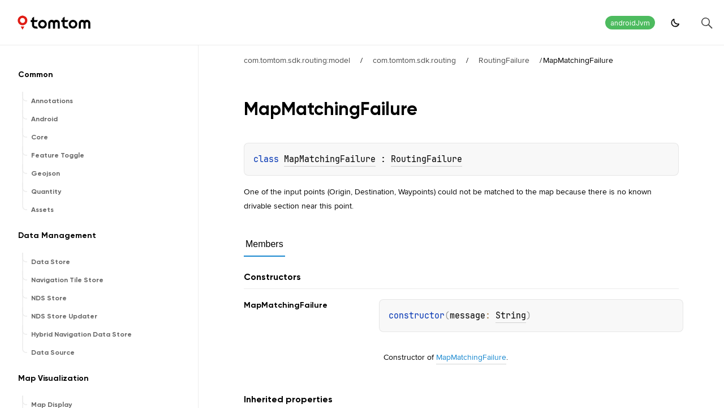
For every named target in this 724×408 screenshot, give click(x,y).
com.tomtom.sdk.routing (414, 60)
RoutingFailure (504, 60)
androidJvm (630, 23)
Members (264, 244)
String (510, 315)
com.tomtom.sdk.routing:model (297, 60)
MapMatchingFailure (330, 159)
